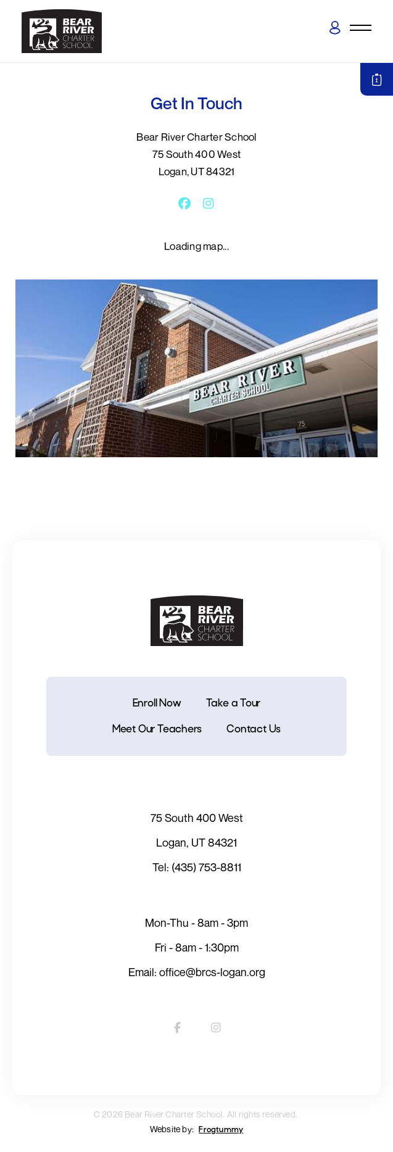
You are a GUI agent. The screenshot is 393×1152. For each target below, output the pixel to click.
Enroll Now (157, 704)
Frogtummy (221, 1130)
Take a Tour (233, 704)
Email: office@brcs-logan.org (196, 972)
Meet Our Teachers (157, 730)
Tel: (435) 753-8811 (196, 867)
